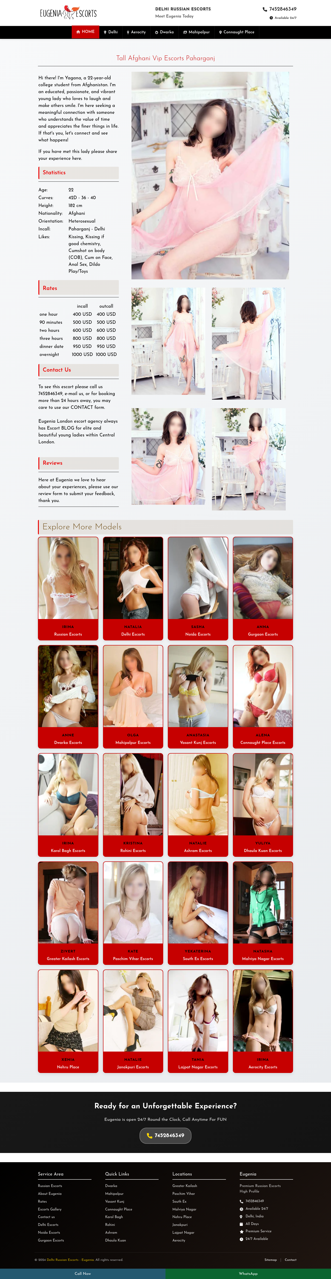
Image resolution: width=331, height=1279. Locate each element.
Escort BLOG (60, 428)
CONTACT (82, 407)
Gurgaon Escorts (51, 1240)
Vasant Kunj (114, 1202)
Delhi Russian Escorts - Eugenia (70, 1260)
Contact (291, 1260)
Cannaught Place (118, 1209)
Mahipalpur (114, 1194)
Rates (42, 1202)
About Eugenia (50, 1194)
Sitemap (271, 1260)
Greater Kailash (184, 1186)
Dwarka (111, 1186)
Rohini (110, 1225)
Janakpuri (180, 1225)
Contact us (46, 1217)
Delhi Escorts (48, 1225)
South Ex (179, 1202)
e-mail (71, 394)
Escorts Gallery (50, 1209)
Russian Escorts (50, 1186)
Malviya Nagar (184, 1209)
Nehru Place (182, 1217)
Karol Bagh (114, 1217)
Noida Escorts (49, 1233)
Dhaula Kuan (115, 1240)
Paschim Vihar (183, 1194)
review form (50, 494)
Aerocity (178, 1240)
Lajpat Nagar (183, 1233)
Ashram (111, 1233)
